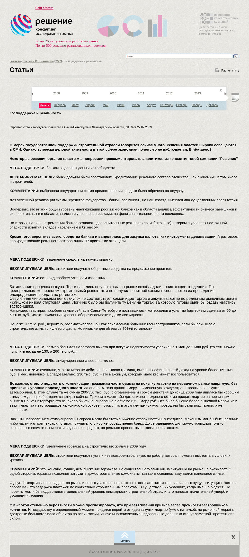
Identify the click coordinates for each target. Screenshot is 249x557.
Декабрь (212, 105)
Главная (15, 61)
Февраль (60, 105)
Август (151, 105)
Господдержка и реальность (35, 113)
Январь (45, 105)
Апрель (90, 105)
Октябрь (181, 105)
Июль (136, 105)
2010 (113, 93)
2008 (56, 93)
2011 (141, 93)
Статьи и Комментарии (38, 61)
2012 (169, 93)
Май (105, 105)
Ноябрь (197, 105)
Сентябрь (166, 105)
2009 (58, 61)
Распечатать (230, 70)
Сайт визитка (44, 8)
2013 (197, 93)
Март (75, 105)
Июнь (120, 105)
